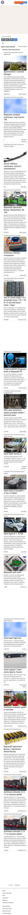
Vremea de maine (7, 908)
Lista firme (5, 898)
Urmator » (17, 885)
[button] (25, 2)
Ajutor (4, 890)
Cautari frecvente (6, 893)
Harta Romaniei (6, 911)
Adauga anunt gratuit (7, 902)
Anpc (3, 895)
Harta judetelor (6, 906)
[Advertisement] (14, 20)
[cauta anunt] (14, 36)
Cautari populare (6, 913)
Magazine (5, 900)
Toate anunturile (22, 46)
